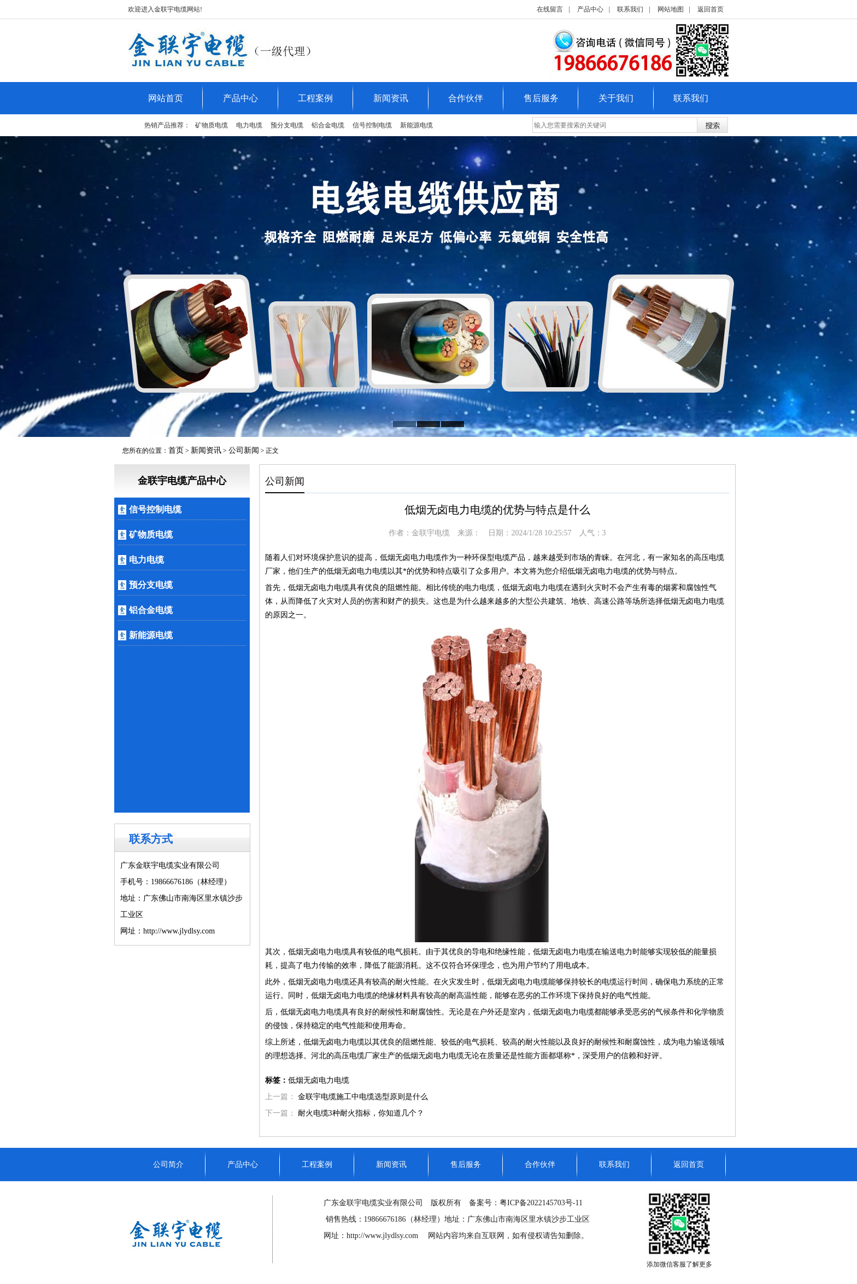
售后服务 (541, 98)
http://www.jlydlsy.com (383, 1236)
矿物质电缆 (211, 125)
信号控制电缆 (372, 125)
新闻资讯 (390, 98)
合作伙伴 (465, 98)
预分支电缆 (287, 125)
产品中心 (590, 9)
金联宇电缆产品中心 (182, 480)
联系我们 (630, 9)
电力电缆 (249, 125)
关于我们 (615, 98)
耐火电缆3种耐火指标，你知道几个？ (361, 1113)
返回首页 (710, 9)
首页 (176, 450)
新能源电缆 (416, 125)
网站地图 (671, 9)
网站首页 (165, 98)
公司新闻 (243, 450)
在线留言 (550, 9)
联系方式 (151, 839)
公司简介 (168, 1164)
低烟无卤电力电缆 (318, 1080)
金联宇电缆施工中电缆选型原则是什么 (363, 1097)
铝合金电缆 (328, 125)
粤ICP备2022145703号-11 (541, 1203)
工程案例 (315, 98)
